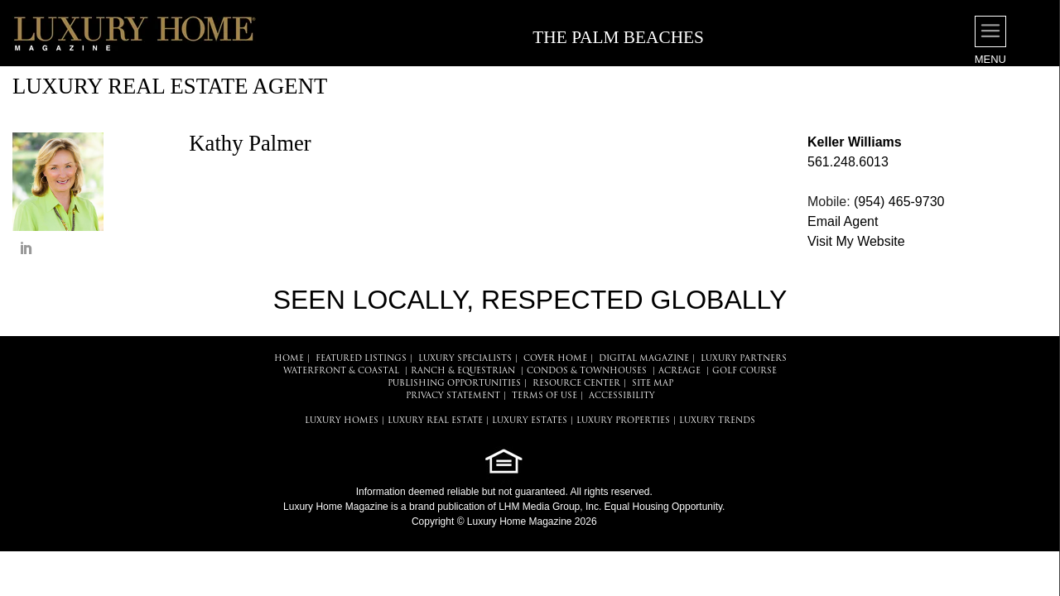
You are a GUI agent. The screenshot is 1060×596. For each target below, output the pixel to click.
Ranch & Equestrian (463, 371)
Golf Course (744, 371)
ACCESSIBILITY (622, 396)
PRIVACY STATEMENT (453, 396)
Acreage (679, 371)
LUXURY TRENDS (717, 420)
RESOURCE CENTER (576, 383)
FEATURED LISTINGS (361, 358)
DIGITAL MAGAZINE (644, 358)
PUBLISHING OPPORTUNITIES (454, 383)
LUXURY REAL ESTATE (435, 420)
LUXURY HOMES (341, 420)
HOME (289, 358)
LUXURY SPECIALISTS (465, 358)
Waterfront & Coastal (341, 371)
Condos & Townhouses (587, 371)
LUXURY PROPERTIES (623, 420)
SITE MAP (652, 383)
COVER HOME (555, 358)
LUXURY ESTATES (529, 420)
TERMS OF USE (544, 396)
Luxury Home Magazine (335, 506)
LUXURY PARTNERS (744, 358)
